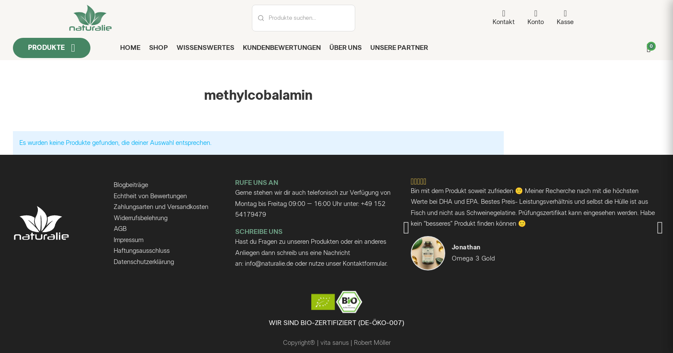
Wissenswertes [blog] (205, 47)
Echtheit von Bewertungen (150, 196)
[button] (406, 228)
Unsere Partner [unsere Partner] (399, 47)
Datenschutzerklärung (144, 262)
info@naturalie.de (269, 264)
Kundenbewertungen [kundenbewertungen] (282, 47)
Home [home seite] (130, 47)
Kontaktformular (364, 264)
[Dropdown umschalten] (73, 48)
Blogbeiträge (131, 185)
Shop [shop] (158, 47)
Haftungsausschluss (142, 251)
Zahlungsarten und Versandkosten (161, 207)
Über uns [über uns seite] (345, 47)
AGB (120, 229)
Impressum (128, 240)
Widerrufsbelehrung (140, 218)
